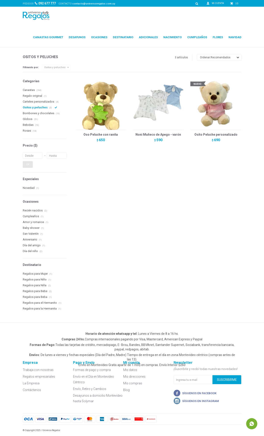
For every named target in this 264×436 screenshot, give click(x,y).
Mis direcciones (134, 376)
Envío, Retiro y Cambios (89, 389)
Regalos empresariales (39, 376)
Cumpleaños (197, 37)
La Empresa (31, 383)
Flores (218, 37)
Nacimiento (172, 37)
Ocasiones (99, 37)
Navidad (235, 37)
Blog (126, 390)
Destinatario (123, 37)
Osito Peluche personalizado (215, 134)
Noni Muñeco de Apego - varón (158, 134)
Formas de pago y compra (92, 370)
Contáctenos (32, 390)
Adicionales (148, 37)
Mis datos (130, 370)
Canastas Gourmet (48, 37)
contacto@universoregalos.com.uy (93, 3)
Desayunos (77, 37)
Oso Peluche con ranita (100, 134)
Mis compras (132, 383)
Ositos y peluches (54, 67)
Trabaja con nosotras (38, 370)
